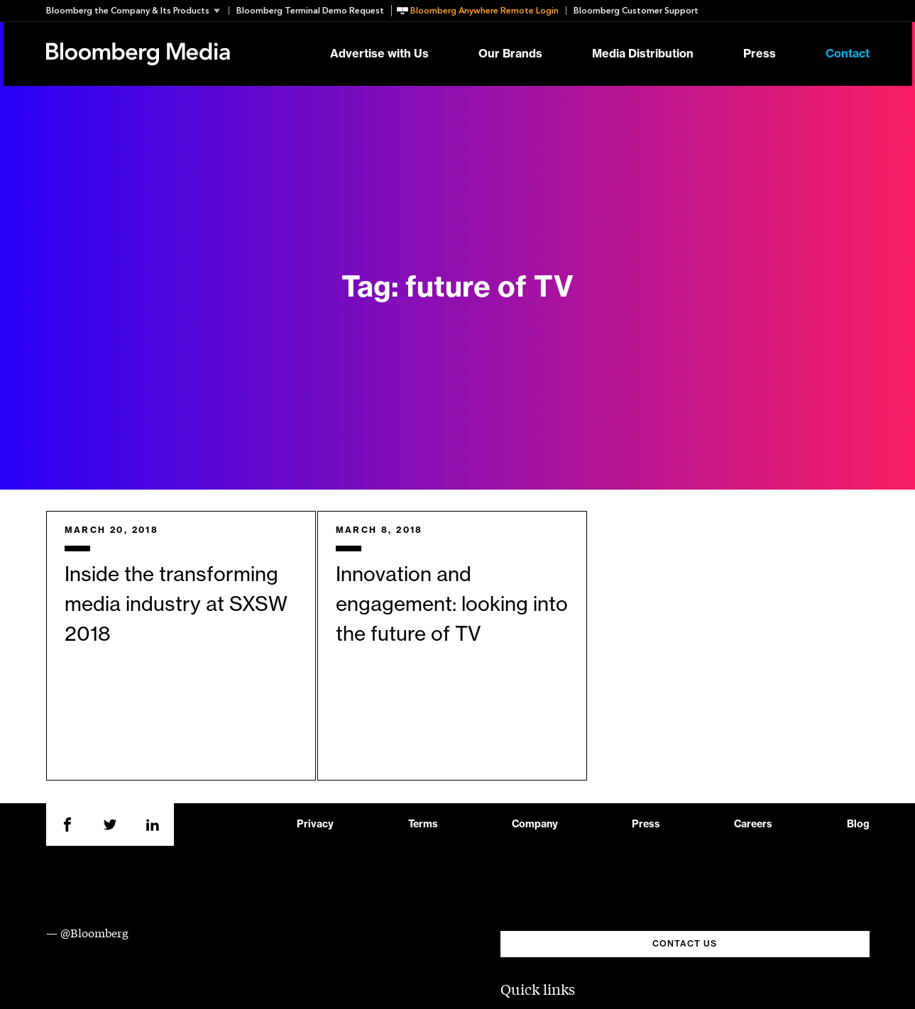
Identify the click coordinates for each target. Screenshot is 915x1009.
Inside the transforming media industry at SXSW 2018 (176, 604)
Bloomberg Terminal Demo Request (310, 10)
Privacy (315, 824)
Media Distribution (643, 54)
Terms (423, 824)
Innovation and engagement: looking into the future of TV (452, 604)
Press (759, 54)
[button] (137, 10)
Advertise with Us (379, 54)
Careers (753, 824)
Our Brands (510, 54)
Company (535, 824)
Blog (858, 824)
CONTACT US (684, 943)
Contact (848, 54)
